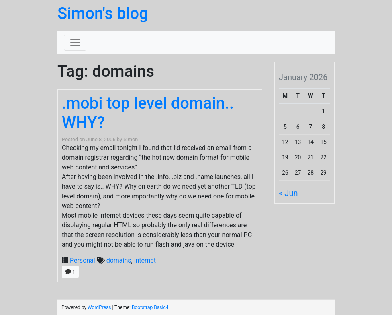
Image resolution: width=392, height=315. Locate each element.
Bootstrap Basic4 (150, 307)
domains (118, 260)
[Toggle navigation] (75, 43)
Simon (130, 139)
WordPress (99, 307)
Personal (82, 260)
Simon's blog (102, 13)
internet (145, 260)
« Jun (288, 193)
